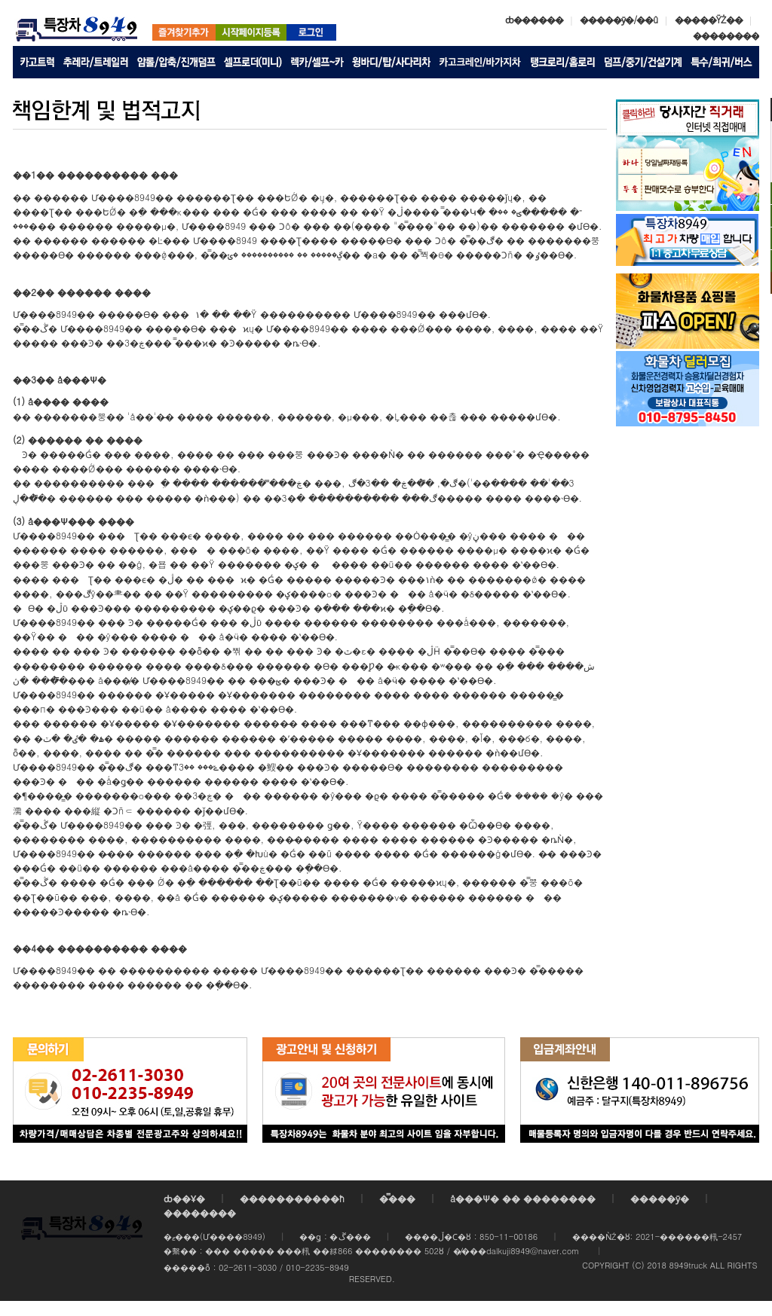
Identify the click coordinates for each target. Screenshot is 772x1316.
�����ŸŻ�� (709, 19)
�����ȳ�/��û (618, 19)
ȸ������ (534, 19)
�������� (726, 35)
